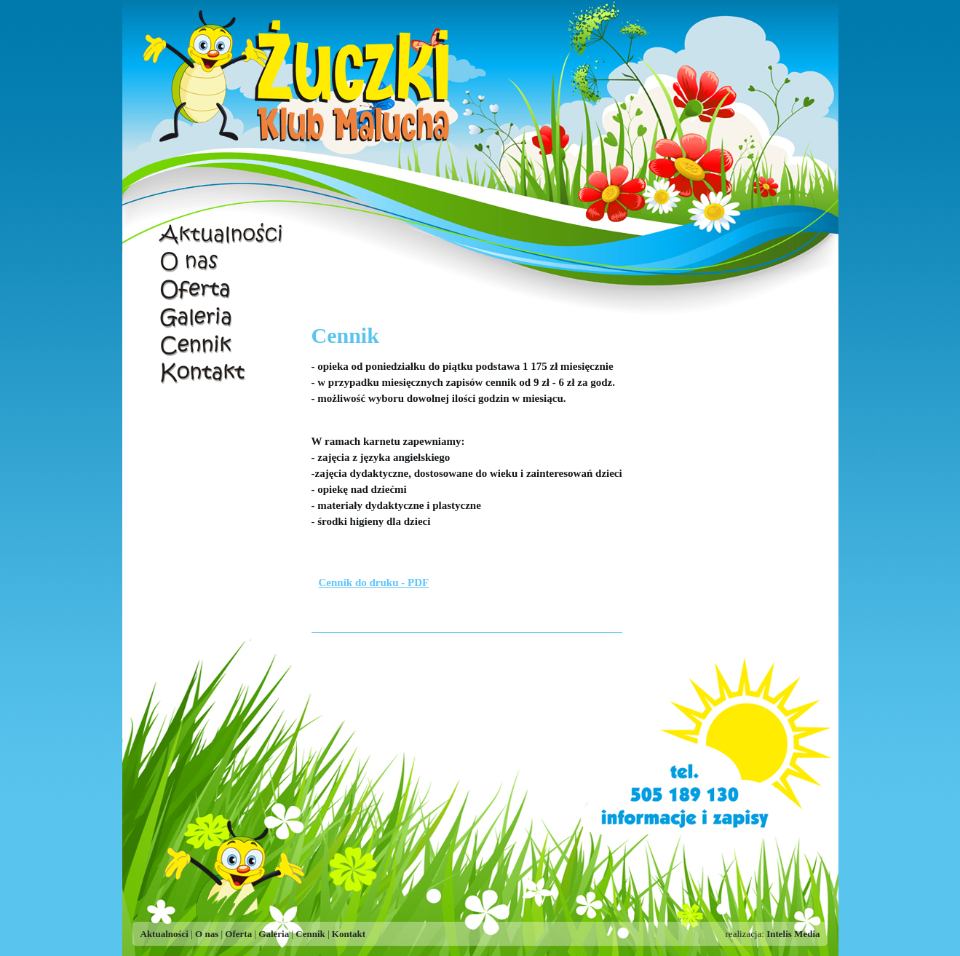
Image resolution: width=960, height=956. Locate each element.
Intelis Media (793, 933)
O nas (222, 261)
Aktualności (222, 234)
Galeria (222, 317)
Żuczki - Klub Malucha (300, 80)
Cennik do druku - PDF (374, 582)
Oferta (222, 289)
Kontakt (222, 372)
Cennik (222, 344)
